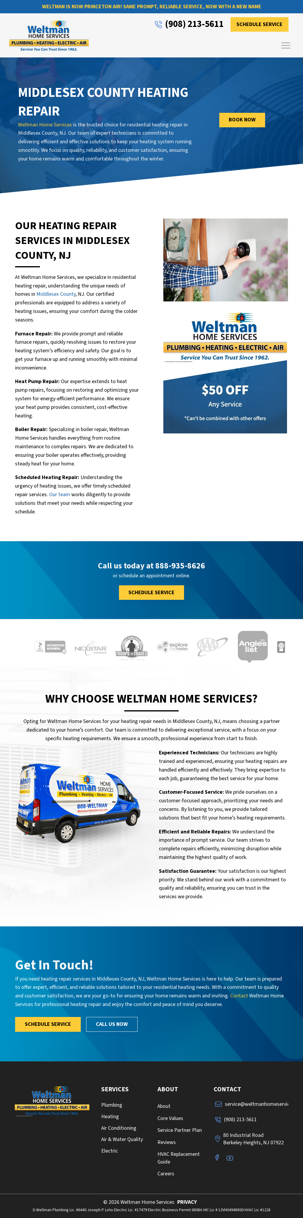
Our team (59, 494)
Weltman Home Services (45, 124)
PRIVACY (187, 1202)
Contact (239, 996)
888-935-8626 (180, 566)
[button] (286, 46)
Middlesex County (55, 294)
